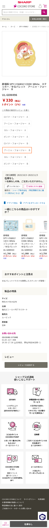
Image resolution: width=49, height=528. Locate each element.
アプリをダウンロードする (32, 203)
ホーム (4, 26)
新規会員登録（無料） (40, 19)
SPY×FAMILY (24, 26)
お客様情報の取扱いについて (13, 502)
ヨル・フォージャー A (15, 130)
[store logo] (24, 6)
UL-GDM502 (26, 250)
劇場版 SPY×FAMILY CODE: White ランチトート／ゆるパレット (28, 241)
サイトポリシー (30, 499)
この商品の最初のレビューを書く (15, 110)
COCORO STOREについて (11, 499)
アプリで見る (11, 203)
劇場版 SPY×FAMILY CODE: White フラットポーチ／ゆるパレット (10, 241)
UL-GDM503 (8, 250)
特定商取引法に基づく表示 (12, 505)
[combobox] (24, 12)
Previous (5, 241)
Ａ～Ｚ (13, 26)
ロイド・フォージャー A (16, 116)
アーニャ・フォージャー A (17, 123)
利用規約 (41, 499)
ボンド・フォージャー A (16, 136)
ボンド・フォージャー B (16, 163)
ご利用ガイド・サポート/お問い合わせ (16, 508)
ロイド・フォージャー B (16, 143)
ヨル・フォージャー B (15, 156)
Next (43, 241)
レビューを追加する (26, 365)
